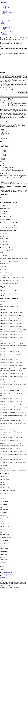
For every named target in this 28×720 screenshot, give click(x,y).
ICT (4, 29)
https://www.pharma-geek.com (6, 575)
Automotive (6, 24)
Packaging (5, 11)
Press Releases (4, 2)
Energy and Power (6, 7)
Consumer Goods (6, 6)
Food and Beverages (7, 8)
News (3, 3)
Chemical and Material (7, 5)
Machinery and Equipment (8, 10)
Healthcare (5, 28)
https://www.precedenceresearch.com (7, 574)
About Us (3, 13)
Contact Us (4, 33)
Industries (3, 4)
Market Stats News (5, 587)
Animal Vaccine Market (3, 577)
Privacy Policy (4, 14)
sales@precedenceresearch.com (7, 572)
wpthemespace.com (19, 587)
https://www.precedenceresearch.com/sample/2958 (11, 87)
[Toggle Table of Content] (25, 92)
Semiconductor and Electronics (8, 12)
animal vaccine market (7, 53)
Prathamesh (10, 51)
